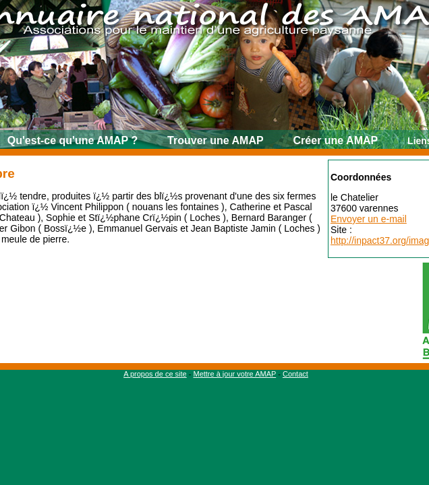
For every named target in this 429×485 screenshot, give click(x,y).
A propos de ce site (155, 374)
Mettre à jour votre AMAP (234, 374)
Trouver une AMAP (215, 140)
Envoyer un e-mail (369, 219)
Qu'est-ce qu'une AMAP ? (72, 140)
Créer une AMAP (335, 140)
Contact (295, 374)
